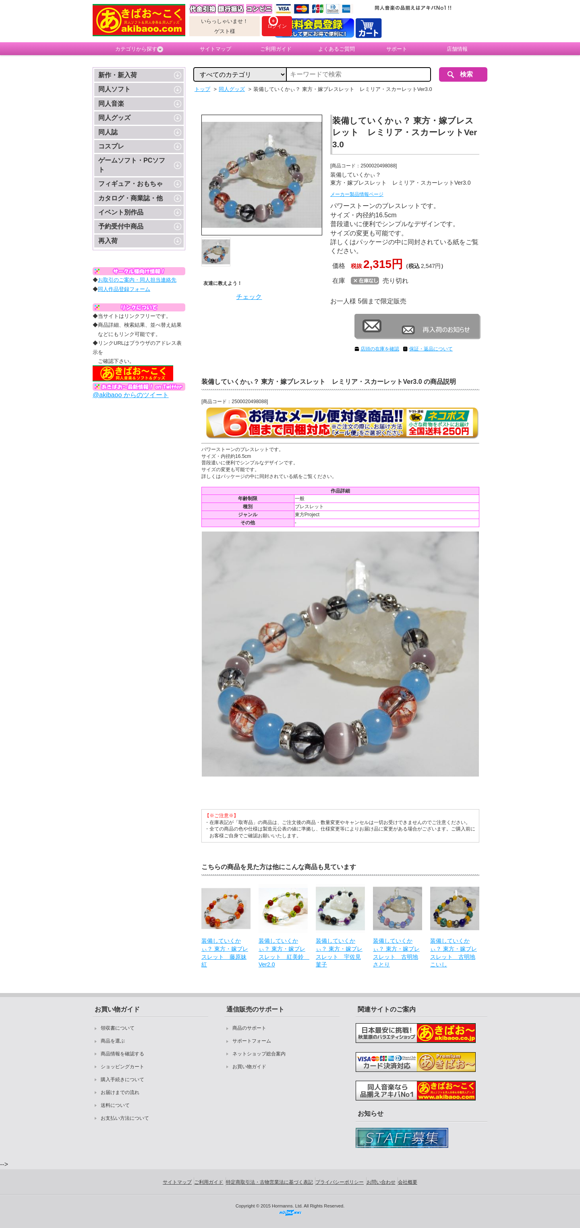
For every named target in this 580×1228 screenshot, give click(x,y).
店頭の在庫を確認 (379, 349)
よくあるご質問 (336, 49)
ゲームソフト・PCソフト (131, 165)
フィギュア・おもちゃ (130, 183)
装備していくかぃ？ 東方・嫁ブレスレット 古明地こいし (453, 952)
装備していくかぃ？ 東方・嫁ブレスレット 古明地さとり (396, 952)
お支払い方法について (125, 1118)
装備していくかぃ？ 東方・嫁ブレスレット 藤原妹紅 (224, 952)
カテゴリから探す (139, 49)
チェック (249, 296)
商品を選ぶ (113, 1041)
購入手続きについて (122, 1079)
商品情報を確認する (122, 1054)
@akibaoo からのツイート (131, 394)
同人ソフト (114, 89)
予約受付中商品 (120, 226)
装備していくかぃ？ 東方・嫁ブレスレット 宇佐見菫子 (339, 952)
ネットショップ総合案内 (259, 1054)
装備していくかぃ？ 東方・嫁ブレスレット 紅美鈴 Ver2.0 (283, 952)
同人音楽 (111, 103)
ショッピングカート (122, 1066)
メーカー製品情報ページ (356, 194)
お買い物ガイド (249, 1066)
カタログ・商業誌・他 (130, 198)
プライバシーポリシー (339, 1182)
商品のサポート (249, 1028)
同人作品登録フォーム (124, 289)
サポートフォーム (251, 1041)
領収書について (118, 1028)
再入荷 (108, 240)
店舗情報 (457, 49)
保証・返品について (431, 349)
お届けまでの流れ (120, 1092)
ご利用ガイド (276, 49)
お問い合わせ (381, 1182)
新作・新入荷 (117, 75)
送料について (115, 1105)
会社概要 (407, 1182)
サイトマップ (215, 49)
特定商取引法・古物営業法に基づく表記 (269, 1182)
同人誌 (108, 132)
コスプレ (111, 146)
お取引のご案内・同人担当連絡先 (137, 280)
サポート (396, 49)
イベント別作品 (120, 212)
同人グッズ (114, 117)
